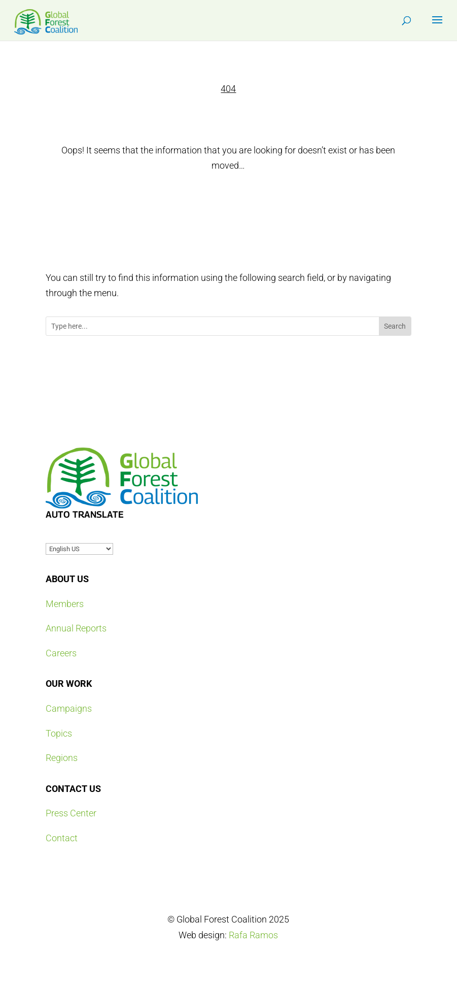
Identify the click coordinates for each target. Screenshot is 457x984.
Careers (61, 653)
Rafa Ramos (253, 935)
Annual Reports (76, 628)
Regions (62, 757)
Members (65, 603)
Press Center (71, 813)
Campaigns (69, 708)
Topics (59, 733)
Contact (62, 838)
